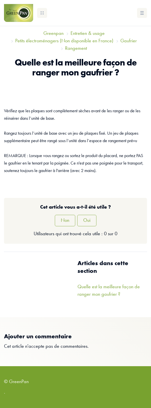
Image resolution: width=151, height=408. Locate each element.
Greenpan (53, 33)
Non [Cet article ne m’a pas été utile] (65, 220)
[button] (42, 13)
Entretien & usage (88, 33)
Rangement (76, 48)
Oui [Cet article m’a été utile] (86, 220)
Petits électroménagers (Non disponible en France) (64, 41)
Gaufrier (128, 41)
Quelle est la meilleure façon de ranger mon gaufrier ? (108, 291)
